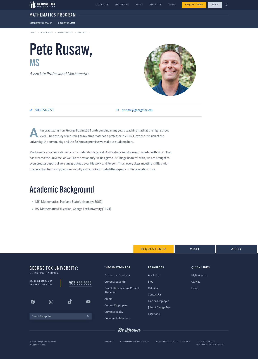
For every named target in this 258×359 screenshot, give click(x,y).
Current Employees (115, 305)
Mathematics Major (41, 23)
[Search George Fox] (57, 316)
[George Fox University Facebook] (33, 302)
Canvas (195, 281)
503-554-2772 (44, 110)
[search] (88, 316)
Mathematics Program (53, 15)
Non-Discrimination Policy (173, 341)
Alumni (108, 299)
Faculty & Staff (66, 23)
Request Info (194, 5)
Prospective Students (117, 275)
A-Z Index (154, 275)
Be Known (129, 330)
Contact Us (154, 294)
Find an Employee (158, 301)
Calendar (153, 288)
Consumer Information (134, 341)
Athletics (156, 4)
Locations (154, 314)
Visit (195, 250)
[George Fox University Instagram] (51, 301)
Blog (150, 281)
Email (194, 288)
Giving (172, 4)
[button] (226, 5)
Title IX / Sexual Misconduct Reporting (210, 343)
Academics (101, 4)
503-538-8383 (80, 283)
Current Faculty (113, 312)
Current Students (114, 281)
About (139, 4)
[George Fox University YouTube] (88, 302)
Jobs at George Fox (159, 307)
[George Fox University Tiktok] (70, 302)
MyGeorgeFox (199, 275)
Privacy (109, 341)
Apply (215, 5)
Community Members (117, 318)
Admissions (122, 4)
